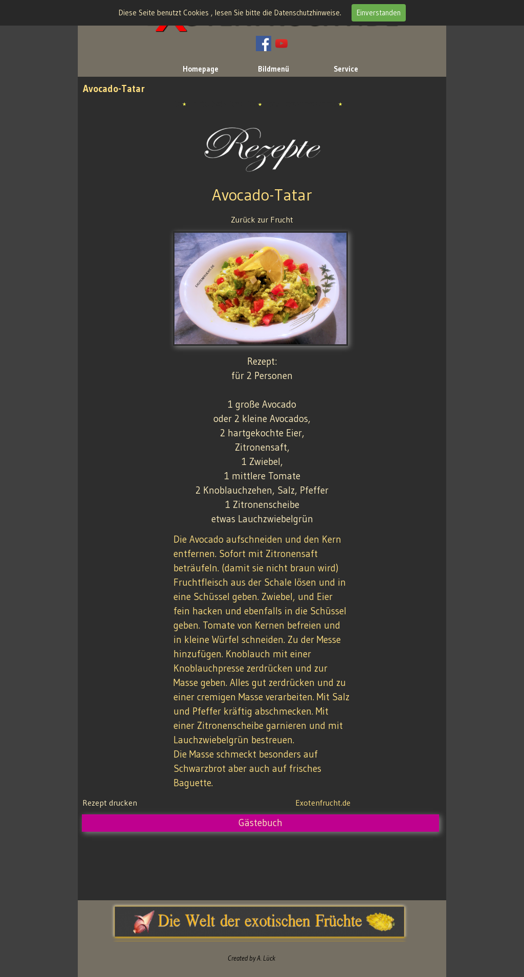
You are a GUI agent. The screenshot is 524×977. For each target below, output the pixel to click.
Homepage (201, 69)
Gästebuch (260, 823)
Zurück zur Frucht (262, 219)
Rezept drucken (109, 802)
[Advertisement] (268, 863)
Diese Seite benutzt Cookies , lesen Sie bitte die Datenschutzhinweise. (230, 12)
